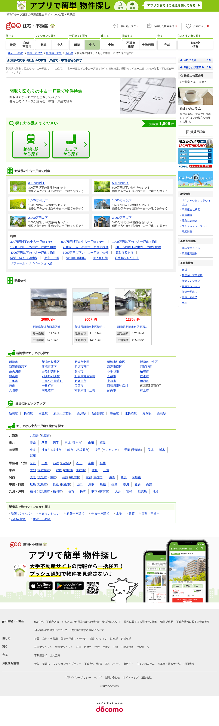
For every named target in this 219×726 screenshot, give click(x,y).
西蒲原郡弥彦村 (117, 385)
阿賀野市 (146, 366)
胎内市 (144, 381)
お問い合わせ (112, 677)
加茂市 (13, 376)
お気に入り (195, 60)
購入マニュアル (191, 247)
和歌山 (136, 477)
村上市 (144, 390)
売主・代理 (51, 258)
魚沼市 (78, 371)
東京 (33, 449)
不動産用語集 (189, 253)
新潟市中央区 (149, 362)
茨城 (151, 449)
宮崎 (129, 491)
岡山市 (65, 484)
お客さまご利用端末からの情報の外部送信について (91, 621)
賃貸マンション (98, 638)
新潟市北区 (81, 362)
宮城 (68, 442)
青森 (33, 442)
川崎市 (68, 449)
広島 (33, 484)
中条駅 (114, 413)
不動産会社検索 (191, 209)
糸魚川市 (15, 371)
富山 (91, 463)
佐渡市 (144, 376)
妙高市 (111, 390)
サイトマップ (130, 677)
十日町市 (48, 385)
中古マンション (49, 513)
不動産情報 (186, 262)
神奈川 (45, 449)
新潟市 (13, 362)
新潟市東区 (81, 366)
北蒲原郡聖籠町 (84, 376)
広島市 (42, 484)
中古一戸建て (100, 513)
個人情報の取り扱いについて (51, 630)
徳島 (114, 484)
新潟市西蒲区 (18, 366)
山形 (91, 442)
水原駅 (43, 413)
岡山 (56, 484)
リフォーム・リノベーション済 (31, 263)
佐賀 (71, 491)
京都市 (97, 477)
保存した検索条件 (195, 67)
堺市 (53, 477)
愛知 (33, 470)
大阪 (33, 477)
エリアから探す (71, 144)
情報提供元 (166, 621)
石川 (79, 463)
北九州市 (44, 491)
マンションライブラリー (196, 226)
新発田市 (80, 381)
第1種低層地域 (76, 258)
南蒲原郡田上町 (84, 390)
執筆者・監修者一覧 (169, 663)
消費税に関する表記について (87, 630)
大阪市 (42, 477)
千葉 (127, 449)
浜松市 (80, 470)
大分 (118, 491)
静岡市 (68, 470)
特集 (36, 663)
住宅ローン (143, 647)
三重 (106, 470)
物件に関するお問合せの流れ (140, 621)
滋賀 (112, 477)
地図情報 (187, 231)
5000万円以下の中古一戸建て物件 (85, 252)
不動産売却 (40, 655)
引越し (46, 663)
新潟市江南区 (116, 362)
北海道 (34, 435)
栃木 (162, 449)
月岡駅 (146, 413)
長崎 (83, 491)
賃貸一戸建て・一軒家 (73, 638)
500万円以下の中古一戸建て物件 (83, 241)
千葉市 (136, 449)
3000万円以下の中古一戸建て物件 (138, 247)
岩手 (56, 442)
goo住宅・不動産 (13, 621)
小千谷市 (113, 371)
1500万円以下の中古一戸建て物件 (33, 247)
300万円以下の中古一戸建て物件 (32, 241)
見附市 (13, 390)
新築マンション (21, 513)
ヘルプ (98, 677)
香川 (126, 484)
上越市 (111, 381)
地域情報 (185, 193)
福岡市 (57, 491)
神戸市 (74, 477)
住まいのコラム (146, 663)
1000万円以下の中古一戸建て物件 (135, 241)
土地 (119, 513)
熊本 (94, 491)
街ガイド (128, 663)
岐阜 (95, 470)
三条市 (13, 381)
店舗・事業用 (151, 513)
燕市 (12, 385)
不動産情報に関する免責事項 (193, 621)
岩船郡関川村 (51, 371)
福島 (103, 442)
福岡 (33, 491)
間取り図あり (124, 252)
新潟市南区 (114, 366)
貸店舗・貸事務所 (192, 275)
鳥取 (91, 484)
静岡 (59, 470)
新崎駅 (161, 413)
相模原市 (82, 449)
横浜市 (56, 449)
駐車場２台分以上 (127, 258)
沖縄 (155, 491)
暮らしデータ (189, 220)
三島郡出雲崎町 (52, 381)
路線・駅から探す (31, 144)
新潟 (56, 463)
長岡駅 (28, 413)
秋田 (44, 442)
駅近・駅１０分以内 (23, 258)
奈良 (124, 477)
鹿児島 (142, 491)
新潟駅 (13, 413)
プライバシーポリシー (78, 677)
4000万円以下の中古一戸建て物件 (33, 252)
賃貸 (132, 513)
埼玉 (98, 449)
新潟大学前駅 (62, 413)
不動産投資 (18, 519)
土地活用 (55, 655)
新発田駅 (98, 413)
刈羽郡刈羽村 (51, 376)
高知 (149, 484)
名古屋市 (44, 470)
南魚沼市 (48, 390)
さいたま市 (110, 449)
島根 (103, 484)
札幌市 (45, 435)
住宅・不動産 (42, 519)
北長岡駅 (131, 413)
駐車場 (114, 638)
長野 (33, 463)
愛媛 (138, 484)
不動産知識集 (188, 241)
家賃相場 (187, 215)
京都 (89, 477)
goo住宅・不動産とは (46, 621)
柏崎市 (144, 371)
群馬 (33, 455)
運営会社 (146, 677)
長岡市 (78, 385)
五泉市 (111, 376)
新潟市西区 (49, 366)
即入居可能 (100, 258)
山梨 (44, 463)
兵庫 (65, 477)
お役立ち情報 (10, 663)
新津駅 (81, 413)
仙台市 (77, 442)
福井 (103, 463)
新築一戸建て (75, 513)
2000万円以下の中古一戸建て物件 (85, 247)
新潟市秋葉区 (51, 362)
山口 (80, 484)
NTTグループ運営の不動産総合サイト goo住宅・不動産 (40, 14)
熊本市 (103, 491)
